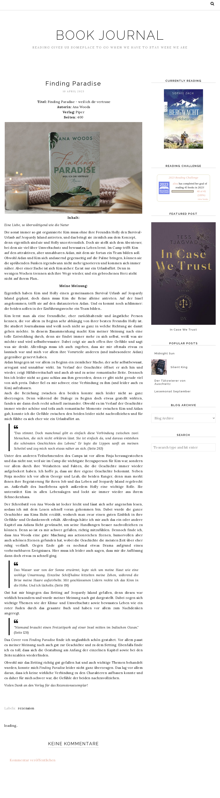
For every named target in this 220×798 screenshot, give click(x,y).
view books (203, 199)
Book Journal (110, 32)
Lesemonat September (172, 391)
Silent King (179, 367)
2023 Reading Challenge (183, 177)
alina (175, 183)
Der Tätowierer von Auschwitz (170, 382)
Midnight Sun (164, 353)
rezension (26, 708)
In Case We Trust (183, 329)
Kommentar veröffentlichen (33, 760)
